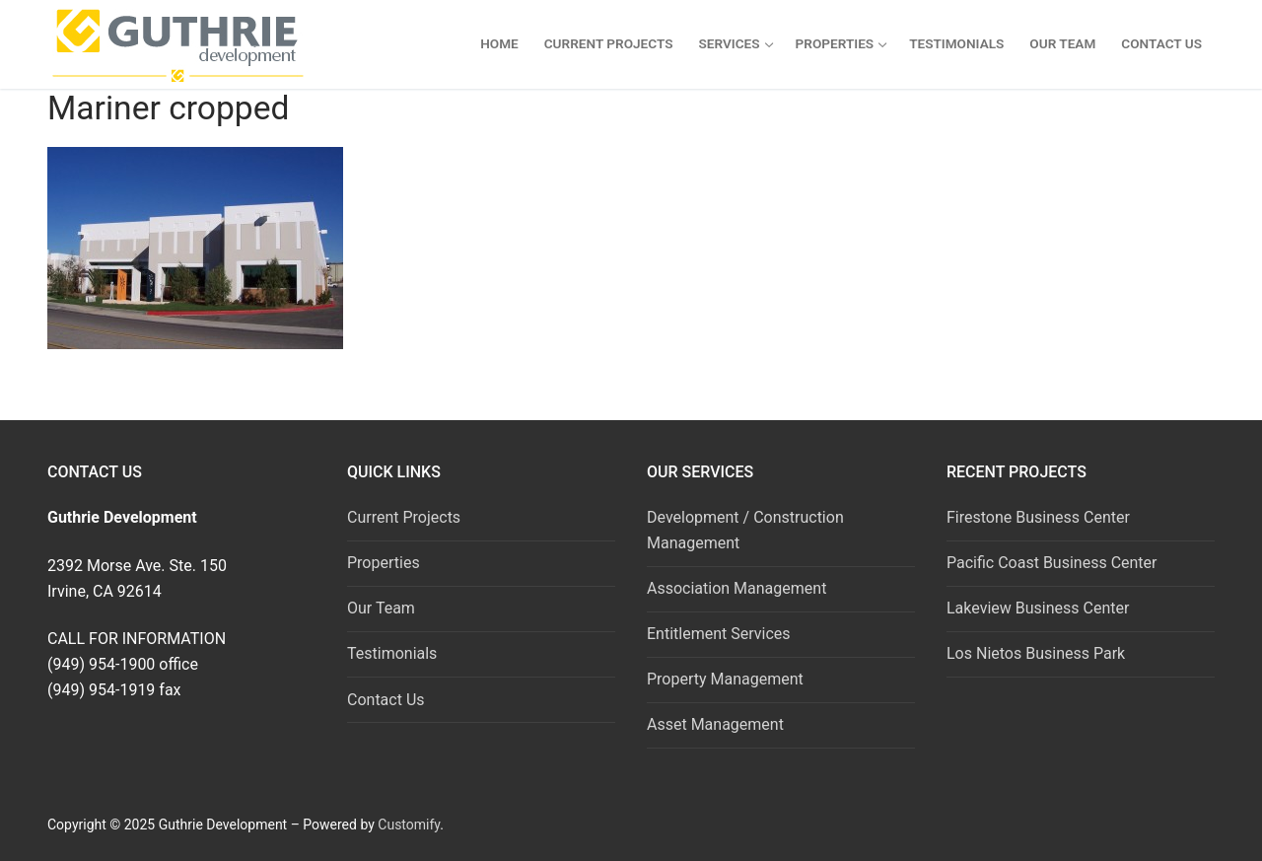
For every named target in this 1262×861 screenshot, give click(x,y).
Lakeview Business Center (1037, 608)
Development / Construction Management (745, 530)
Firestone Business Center (1038, 517)
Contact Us (386, 699)
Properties (383, 562)
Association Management (736, 588)
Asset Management (715, 724)
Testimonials (392, 653)
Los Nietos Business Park (1035, 653)
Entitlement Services (719, 633)
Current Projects (403, 517)
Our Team (381, 608)
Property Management (725, 679)
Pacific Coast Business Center (1051, 562)
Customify (409, 824)
